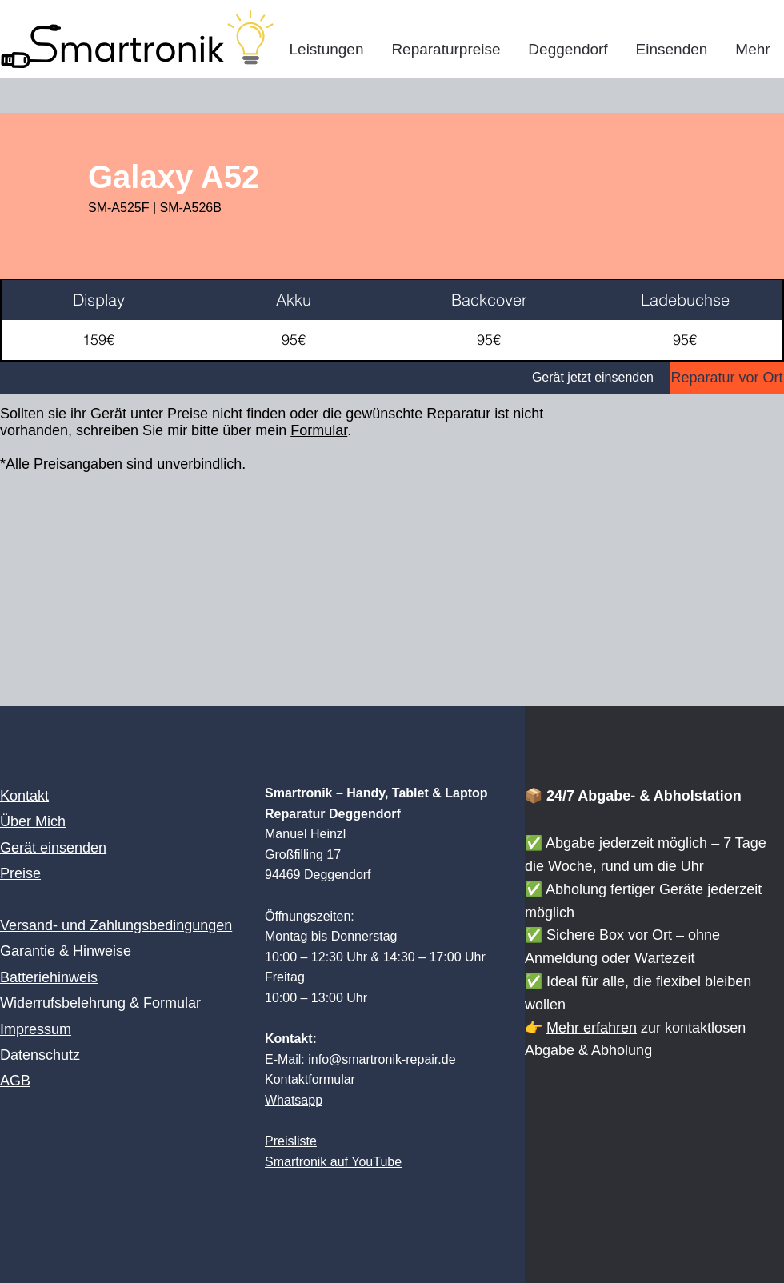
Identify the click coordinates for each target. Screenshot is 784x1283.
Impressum (35, 1029)
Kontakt (24, 796)
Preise (20, 873)
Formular (318, 430)
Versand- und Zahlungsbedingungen (116, 925)
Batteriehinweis (49, 977)
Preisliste (291, 1141)
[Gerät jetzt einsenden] (335, 378)
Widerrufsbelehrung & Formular (100, 1003)
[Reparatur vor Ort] (727, 378)
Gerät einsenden (53, 848)
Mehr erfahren (591, 1028)
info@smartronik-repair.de (381, 1059)
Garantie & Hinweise (65, 951)
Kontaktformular (310, 1079)
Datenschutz (40, 1055)
